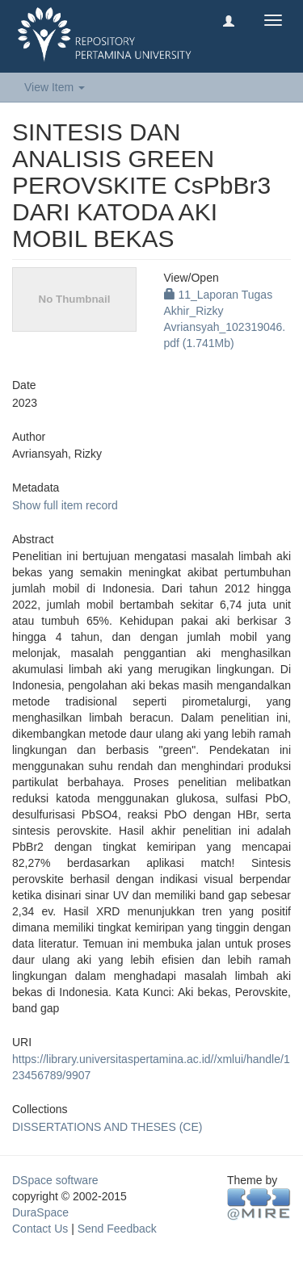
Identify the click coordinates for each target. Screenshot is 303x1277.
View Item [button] (54, 87)
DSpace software (55, 1180)
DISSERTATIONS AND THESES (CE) (107, 1126)
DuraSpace (40, 1212)
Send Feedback (117, 1228)
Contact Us (40, 1228)
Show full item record (65, 505)
